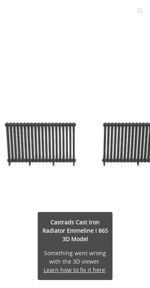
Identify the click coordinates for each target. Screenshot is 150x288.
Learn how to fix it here (74, 270)
